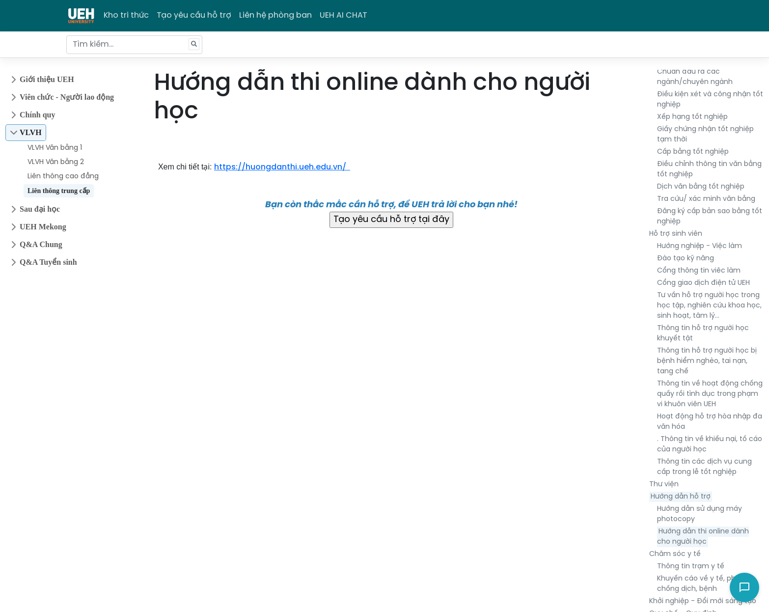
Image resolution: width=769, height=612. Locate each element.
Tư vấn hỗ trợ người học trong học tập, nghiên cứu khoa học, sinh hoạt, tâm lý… (709, 306)
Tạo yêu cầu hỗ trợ (194, 15)
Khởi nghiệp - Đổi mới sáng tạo (702, 601)
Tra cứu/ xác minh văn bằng (706, 199)
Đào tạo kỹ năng (685, 258)
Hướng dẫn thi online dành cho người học (703, 537)
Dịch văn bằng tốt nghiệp (700, 187)
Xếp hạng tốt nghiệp (692, 117)
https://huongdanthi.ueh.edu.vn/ (282, 167)
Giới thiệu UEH (47, 79)
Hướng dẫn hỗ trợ (681, 497)
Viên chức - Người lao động (67, 97)
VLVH (31, 132)
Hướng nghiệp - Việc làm (699, 246)
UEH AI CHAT (343, 15)
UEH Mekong (43, 227)
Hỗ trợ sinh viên (675, 234)
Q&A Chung (41, 244)
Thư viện (664, 484)
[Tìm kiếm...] (134, 44)
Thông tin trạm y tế (690, 566)
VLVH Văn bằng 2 (55, 162)
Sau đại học (40, 209)
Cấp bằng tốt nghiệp (693, 152)
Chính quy (37, 115)
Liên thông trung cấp (58, 191)
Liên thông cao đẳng (63, 176)
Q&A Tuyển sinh (48, 262)
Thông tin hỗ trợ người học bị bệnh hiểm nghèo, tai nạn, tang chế (707, 361)
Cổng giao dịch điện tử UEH (703, 283)
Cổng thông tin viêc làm (699, 271)
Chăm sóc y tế (675, 554)
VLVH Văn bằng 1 (54, 148)
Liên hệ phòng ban (275, 15)
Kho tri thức (126, 15)
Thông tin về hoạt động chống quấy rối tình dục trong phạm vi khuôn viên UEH (710, 394)
